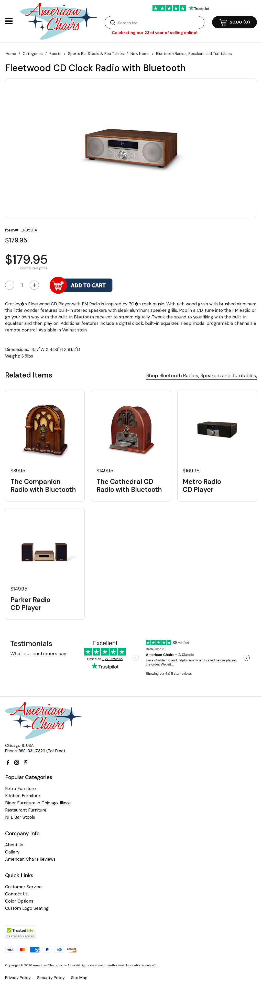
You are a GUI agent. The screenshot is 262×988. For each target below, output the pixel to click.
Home (11, 53)
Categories (33, 53)
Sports (55, 53)
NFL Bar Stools (20, 817)
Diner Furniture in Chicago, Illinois (38, 803)
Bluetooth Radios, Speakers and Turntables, (194, 53)
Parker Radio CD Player (30, 604)
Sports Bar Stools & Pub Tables (96, 53)
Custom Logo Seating (27, 908)
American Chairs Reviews (30, 859)
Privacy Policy (18, 977)
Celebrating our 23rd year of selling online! (154, 32)
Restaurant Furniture (26, 810)
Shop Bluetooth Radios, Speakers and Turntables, (201, 375)
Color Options (19, 901)
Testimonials (31, 643)
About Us (14, 845)
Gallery (12, 852)
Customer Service (23, 887)
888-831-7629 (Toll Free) (42, 750)
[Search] (159, 23)
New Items (139, 53)
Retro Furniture (20, 788)
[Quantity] (22, 285)
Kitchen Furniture (22, 796)
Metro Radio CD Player (202, 486)
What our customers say (38, 653)
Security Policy (51, 977)
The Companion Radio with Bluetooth (43, 486)
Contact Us (16, 894)
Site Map (79, 977)
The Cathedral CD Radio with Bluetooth (129, 486)
